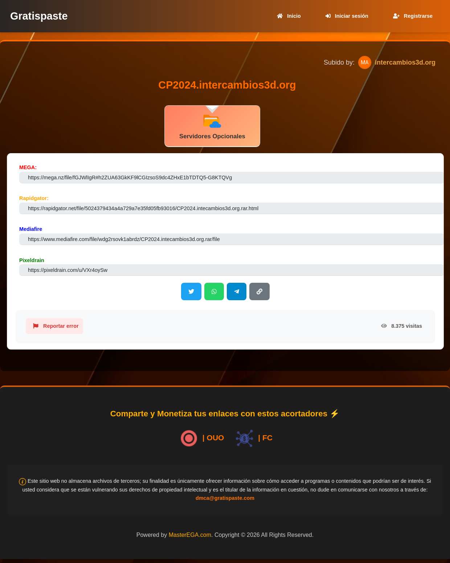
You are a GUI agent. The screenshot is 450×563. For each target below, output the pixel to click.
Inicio (287, 16)
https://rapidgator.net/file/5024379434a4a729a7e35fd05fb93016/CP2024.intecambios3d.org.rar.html (143, 208)
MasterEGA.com (190, 535)
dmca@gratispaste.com (225, 498)
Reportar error (54, 326)
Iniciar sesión (345, 16)
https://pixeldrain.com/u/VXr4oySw (67, 270)
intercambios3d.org (405, 62)
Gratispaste (39, 16)
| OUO (200, 438)
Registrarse (411, 16)
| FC (253, 438)
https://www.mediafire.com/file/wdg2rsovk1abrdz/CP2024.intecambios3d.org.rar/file (124, 239)
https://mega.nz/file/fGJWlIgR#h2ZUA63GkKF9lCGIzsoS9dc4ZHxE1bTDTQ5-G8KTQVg (130, 177)
